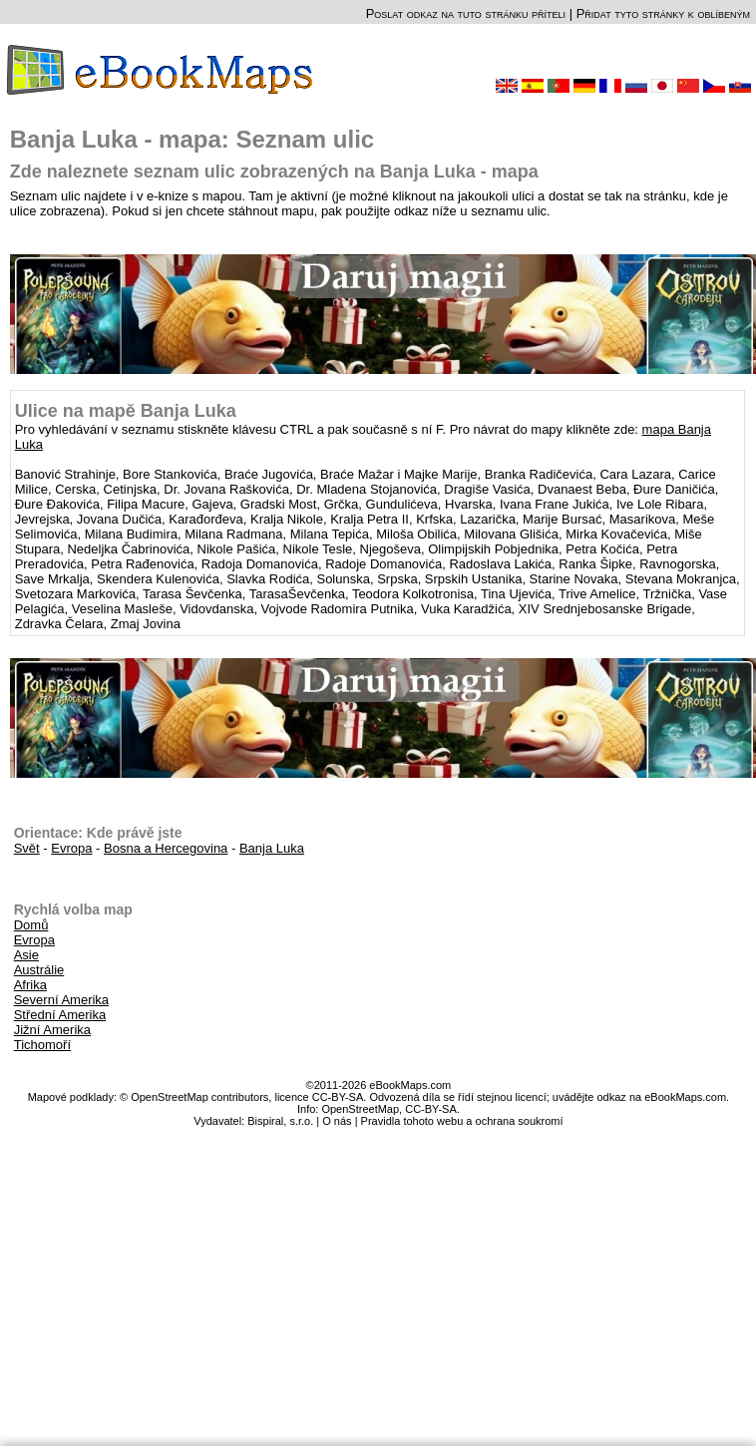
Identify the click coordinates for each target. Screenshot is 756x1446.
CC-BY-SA (431, 1109)
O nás (336, 1121)
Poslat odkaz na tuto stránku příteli (466, 13)
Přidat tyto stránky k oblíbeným (663, 13)
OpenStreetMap (360, 1109)
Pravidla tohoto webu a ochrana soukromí (462, 1121)
